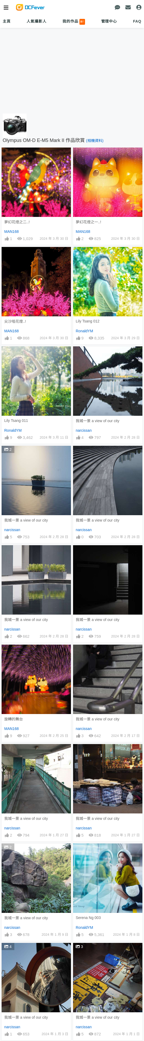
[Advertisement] (72, 71)
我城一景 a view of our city (97, 421)
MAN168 (11, 231)
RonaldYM (84, 331)
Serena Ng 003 (88, 918)
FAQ (137, 21)
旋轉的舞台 (13, 719)
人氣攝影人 (36, 21)
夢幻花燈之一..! (88, 222)
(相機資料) (94, 140)
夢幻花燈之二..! (17, 222)
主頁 (7, 21)
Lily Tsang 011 (16, 420)
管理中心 (109, 21)
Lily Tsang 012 (87, 321)
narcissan (84, 430)
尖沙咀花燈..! (15, 321)
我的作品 (73, 22)
